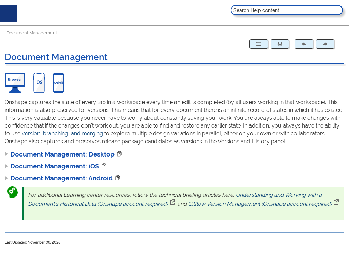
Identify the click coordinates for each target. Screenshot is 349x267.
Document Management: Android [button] (59, 178)
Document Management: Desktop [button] (60, 154)
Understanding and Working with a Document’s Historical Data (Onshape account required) (175, 199)
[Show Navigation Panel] (7, 12)
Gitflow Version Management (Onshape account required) (263, 204)
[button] (337, 10)
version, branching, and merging (62, 133)
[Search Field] (287, 10)
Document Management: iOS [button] (52, 166)
